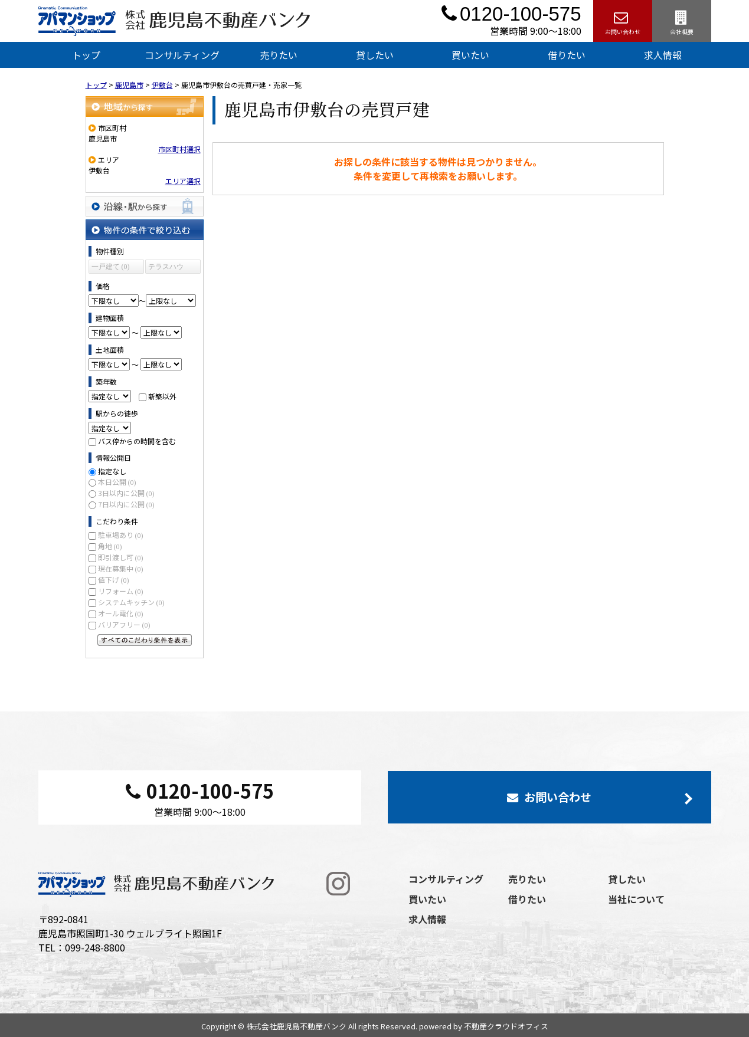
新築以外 (162, 396)
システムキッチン (131, 602)
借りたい (567, 55)
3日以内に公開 (126, 493)
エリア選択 (183, 181)
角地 (110, 546)
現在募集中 (120, 568)
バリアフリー (124, 624)
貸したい (375, 55)
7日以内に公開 (126, 504)
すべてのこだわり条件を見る (144, 640)
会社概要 (682, 21)
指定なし (112, 471)
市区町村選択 (179, 149)
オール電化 (120, 613)
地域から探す (145, 106)
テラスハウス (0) (166, 268)
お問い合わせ (622, 21)
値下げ (113, 580)
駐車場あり (120, 535)
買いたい (470, 55)
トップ (86, 55)
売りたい (278, 55)
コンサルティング (182, 55)
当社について (636, 899)
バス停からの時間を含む (137, 441)
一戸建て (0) (110, 266)
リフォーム (120, 591)
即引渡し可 (120, 557)
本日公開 (117, 482)
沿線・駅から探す (145, 206)
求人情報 (663, 55)
